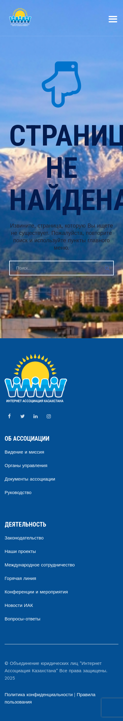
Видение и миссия (24, 452)
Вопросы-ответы (22, 619)
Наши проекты (20, 551)
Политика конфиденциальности (39, 694)
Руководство (18, 492)
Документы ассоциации (30, 479)
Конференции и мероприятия (36, 592)
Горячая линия (20, 578)
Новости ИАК (19, 605)
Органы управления (26, 465)
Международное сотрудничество (40, 565)
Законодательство (24, 538)
